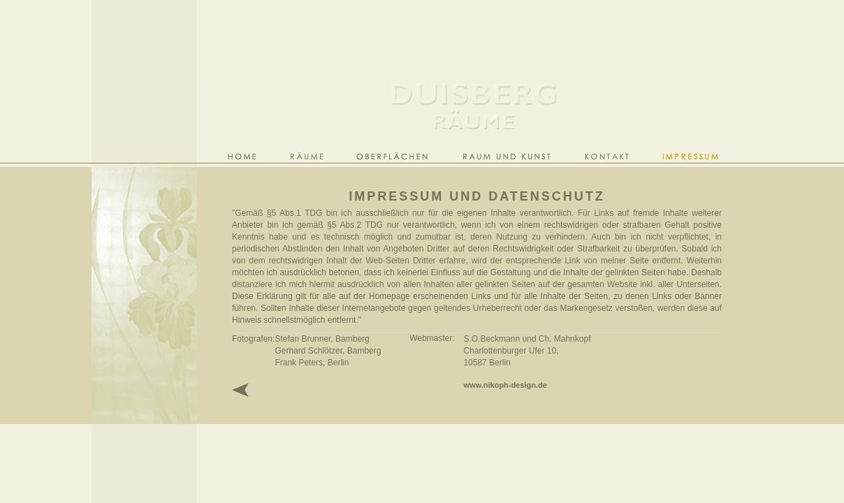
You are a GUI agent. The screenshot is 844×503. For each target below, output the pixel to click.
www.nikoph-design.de (504, 385)
